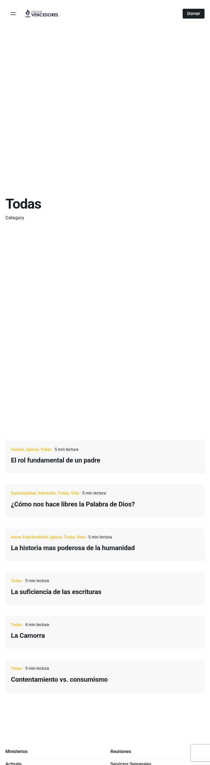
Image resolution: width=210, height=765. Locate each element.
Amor (16, 537)
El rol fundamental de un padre (55, 460)
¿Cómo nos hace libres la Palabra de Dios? (73, 504)
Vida (75, 493)
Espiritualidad (23, 493)
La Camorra (28, 635)
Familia (17, 449)
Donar (193, 13)
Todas (45, 449)
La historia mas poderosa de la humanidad (73, 548)
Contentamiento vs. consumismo (59, 679)
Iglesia (32, 449)
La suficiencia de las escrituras (56, 592)
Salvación (47, 493)
